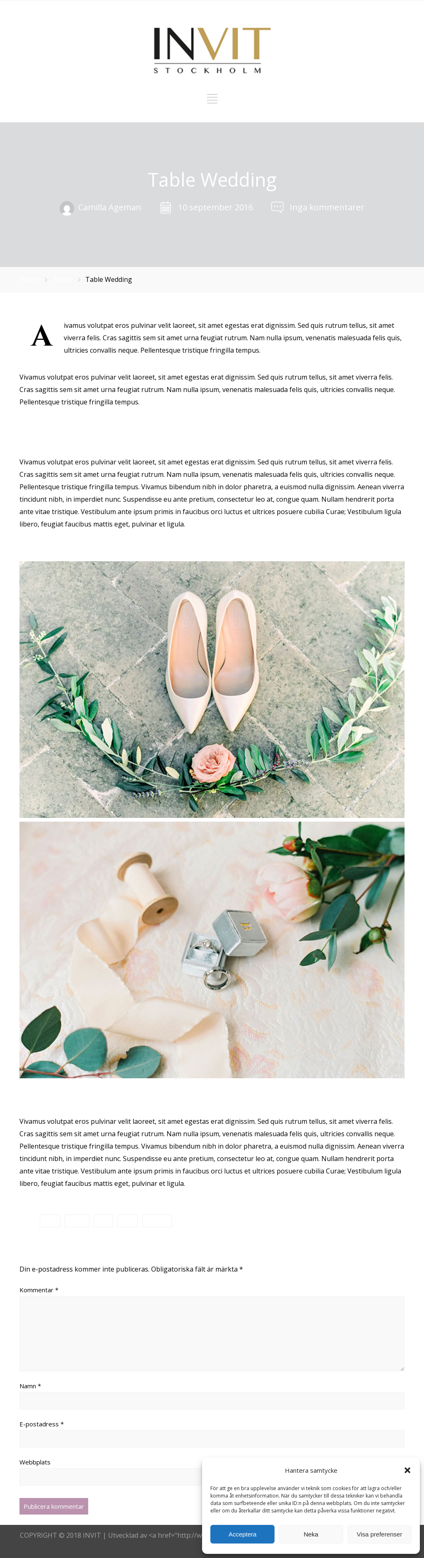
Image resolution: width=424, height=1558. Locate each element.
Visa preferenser (379, 1534)
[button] (407, 1470)
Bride (50, 1220)
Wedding (157, 1220)
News (62, 279)
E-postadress (41, 1424)
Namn (30, 1386)
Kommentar (38, 1290)
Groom (77, 1220)
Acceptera (243, 1534)
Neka (311, 1534)
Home (28, 279)
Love (103, 1220)
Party (127, 1220)
